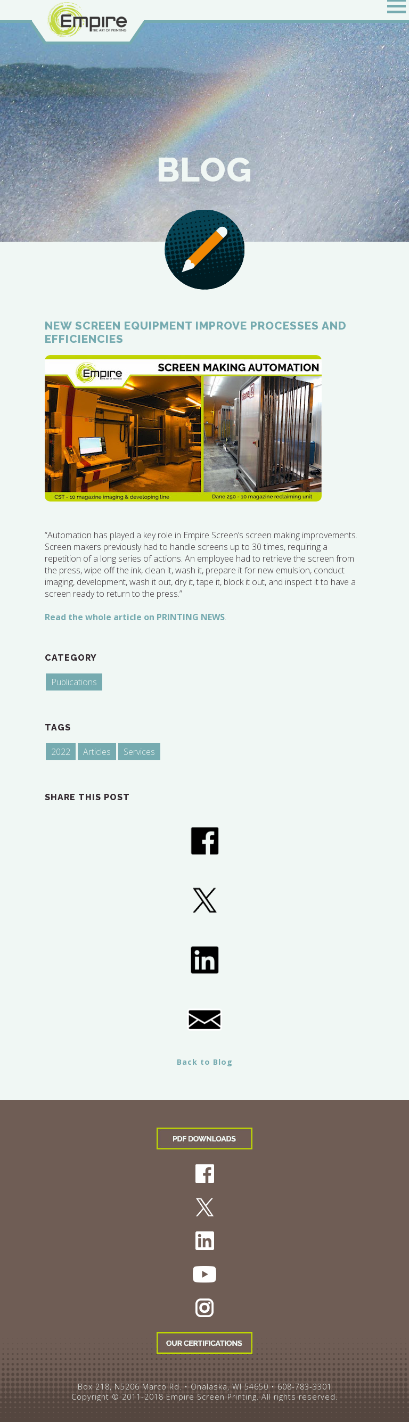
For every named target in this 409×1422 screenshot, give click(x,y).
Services (139, 752)
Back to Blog (205, 1062)
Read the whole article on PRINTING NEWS (135, 617)
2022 (60, 752)
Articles (97, 752)
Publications (74, 682)
